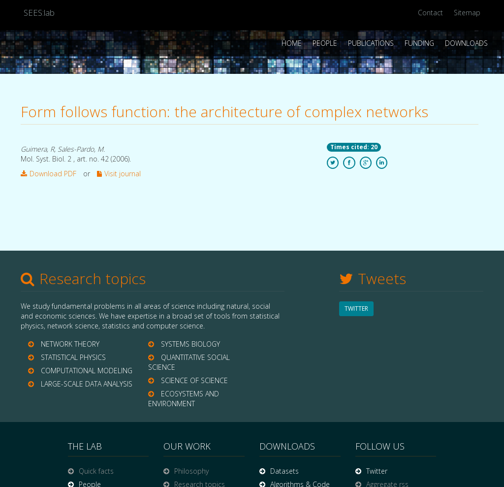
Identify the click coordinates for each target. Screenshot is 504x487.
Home (292, 43)
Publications (371, 43)
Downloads (466, 43)
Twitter (376, 471)
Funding (419, 43)
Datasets (284, 471)
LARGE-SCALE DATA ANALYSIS (86, 384)
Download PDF (48, 173)
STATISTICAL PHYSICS (73, 357)
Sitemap (467, 12)
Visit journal (119, 173)
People (325, 43)
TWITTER (356, 308)
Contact (430, 12)
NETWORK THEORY (70, 344)
